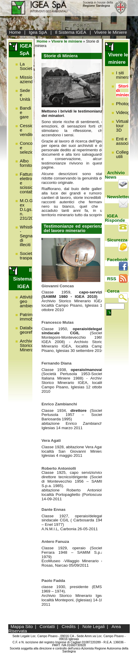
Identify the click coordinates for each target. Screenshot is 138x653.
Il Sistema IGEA (70, 32)
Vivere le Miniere (110, 32)
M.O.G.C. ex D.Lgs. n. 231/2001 (29, 209)
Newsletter (118, 196)
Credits (68, 626)
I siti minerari (124, 75)
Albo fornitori (27, 163)
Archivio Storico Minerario (29, 345)
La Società (27, 66)
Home (15, 32)
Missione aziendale (29, 79)
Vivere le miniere (66, 41)
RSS (111, 278)
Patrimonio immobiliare (31, 316)
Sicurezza (117, 239)
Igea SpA (38, 32)
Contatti (47, 626)
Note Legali (93, 626)
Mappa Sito (22, 626)
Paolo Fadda (53, 580)
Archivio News (115, 174)
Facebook (117, 259)
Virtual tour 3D (122, 125)
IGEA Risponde (115, 218)
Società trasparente (31, 255)
